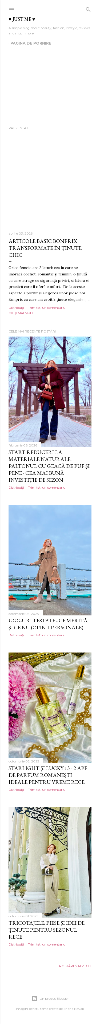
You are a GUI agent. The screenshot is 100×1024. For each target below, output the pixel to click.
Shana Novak (73, 1009)
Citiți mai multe (22, 313)
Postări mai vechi (75, 966)
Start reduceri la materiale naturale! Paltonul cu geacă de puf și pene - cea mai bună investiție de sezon (49, 466)
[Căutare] (88, 8)
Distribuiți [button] (16, 308)
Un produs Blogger (50, 998)
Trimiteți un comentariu (46, 308)
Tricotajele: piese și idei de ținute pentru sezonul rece (47, 929)
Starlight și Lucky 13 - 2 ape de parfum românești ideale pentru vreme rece (48, 775)
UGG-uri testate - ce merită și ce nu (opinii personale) (48, 624)
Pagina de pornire (30, 43)
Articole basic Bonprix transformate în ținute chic (45, 248)
